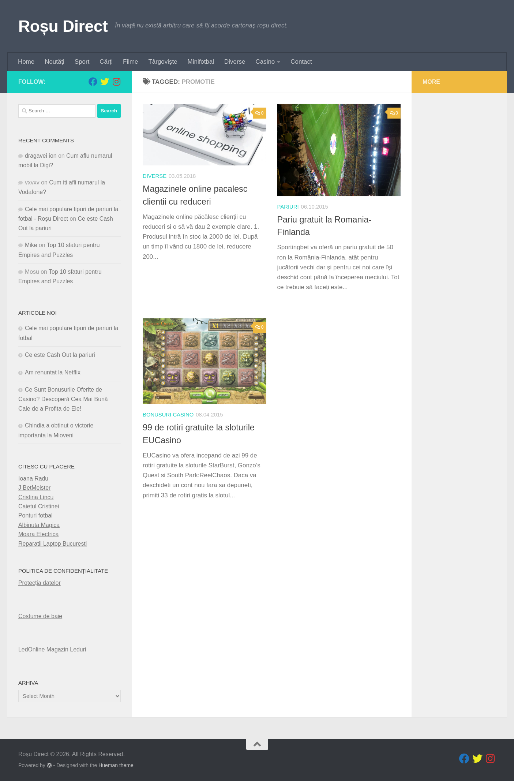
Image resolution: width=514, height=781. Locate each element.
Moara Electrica (38, 534)
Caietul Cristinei (38, 506)
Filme (130, 61)
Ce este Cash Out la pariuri (60, 355)
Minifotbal (201, 61)
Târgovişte (163, 61)
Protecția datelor (39, 583)
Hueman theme (116, 765)
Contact (301, 61)
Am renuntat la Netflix (52, 372)
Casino (265, 61)
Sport (82, 61)
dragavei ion (41, 156)
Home (26, 61)
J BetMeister (34, 488)
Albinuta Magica (39, 525)
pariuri (288, 207)
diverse (154, 176)
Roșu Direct (63, 26)
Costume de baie (40, 616)
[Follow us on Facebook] (93, 81)
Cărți (106, 61)
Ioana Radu (33, 478)
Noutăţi (54, 61)
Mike (31, 245)
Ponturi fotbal (35, 515)
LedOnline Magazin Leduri (52, 649)
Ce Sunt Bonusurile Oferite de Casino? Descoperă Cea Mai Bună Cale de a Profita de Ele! (63, 399)
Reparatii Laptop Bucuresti (52, 544)
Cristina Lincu (35, 497)
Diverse (234, 61)
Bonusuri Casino (168, 415)
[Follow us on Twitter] (104, 81)
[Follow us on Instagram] (116, 81)
